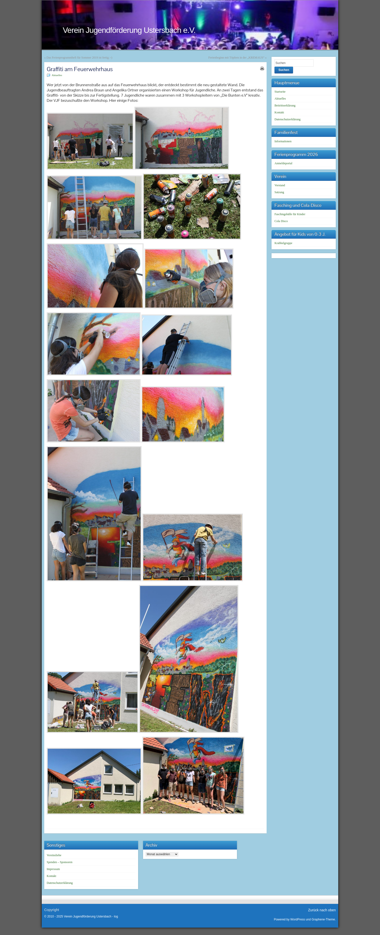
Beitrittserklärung (285, 105)
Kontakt (279, 112)
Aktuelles (57, 75)
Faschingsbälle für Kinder (289, 214)
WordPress (297, 919)
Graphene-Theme (323, 919)
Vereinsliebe (54, 855)
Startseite (280, 91)
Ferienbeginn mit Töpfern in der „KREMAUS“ (236, 57)
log (116, 916)
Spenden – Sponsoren (59, 862)
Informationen (283, 141)
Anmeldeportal (283, 163)
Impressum (53, 869)
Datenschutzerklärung (287, 119)
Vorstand (279, 185)
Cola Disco (281, 221)
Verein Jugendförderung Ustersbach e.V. (129, 30)
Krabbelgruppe (283, 243)
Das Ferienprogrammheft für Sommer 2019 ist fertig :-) (79, 57)
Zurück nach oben (322, 910)
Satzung (279, 192)
